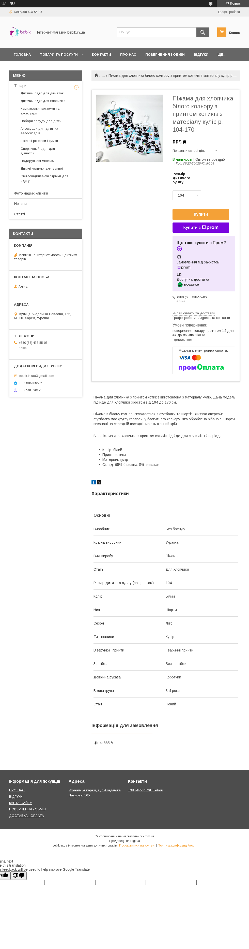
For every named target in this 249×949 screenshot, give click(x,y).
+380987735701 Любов (145, 790)
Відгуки (201, 54)
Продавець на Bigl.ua (124, 841)
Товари (20, 86)
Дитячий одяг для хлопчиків (43, 101)
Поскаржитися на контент (137, 845)
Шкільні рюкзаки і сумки (39, 141)
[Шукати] (202, 32)
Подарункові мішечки (38, 161)
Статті (19, 214)
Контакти (101, 54)
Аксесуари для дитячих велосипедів (39, 131)
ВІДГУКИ (16, 796)
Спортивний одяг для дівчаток (38, 151)
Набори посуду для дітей (41, 121)
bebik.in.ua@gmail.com (36, 376)
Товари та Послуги (59, 54)
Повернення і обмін (165, 54)
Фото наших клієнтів (31, 193)
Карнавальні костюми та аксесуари (40, 111)
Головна (22, 54)
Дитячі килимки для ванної (42, 168)
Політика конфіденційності (177, 845)
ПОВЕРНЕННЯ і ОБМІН (27, 809)
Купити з (200, 227)
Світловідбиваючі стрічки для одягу (44, 178)
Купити (201, 214)
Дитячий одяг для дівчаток (42, 93)
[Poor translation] (18, 875)
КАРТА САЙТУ (20, 803)
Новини (20, 204)
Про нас (128, 54)
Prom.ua (148, 836)
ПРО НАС (17, 790)
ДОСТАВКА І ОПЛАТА (26, 816)
